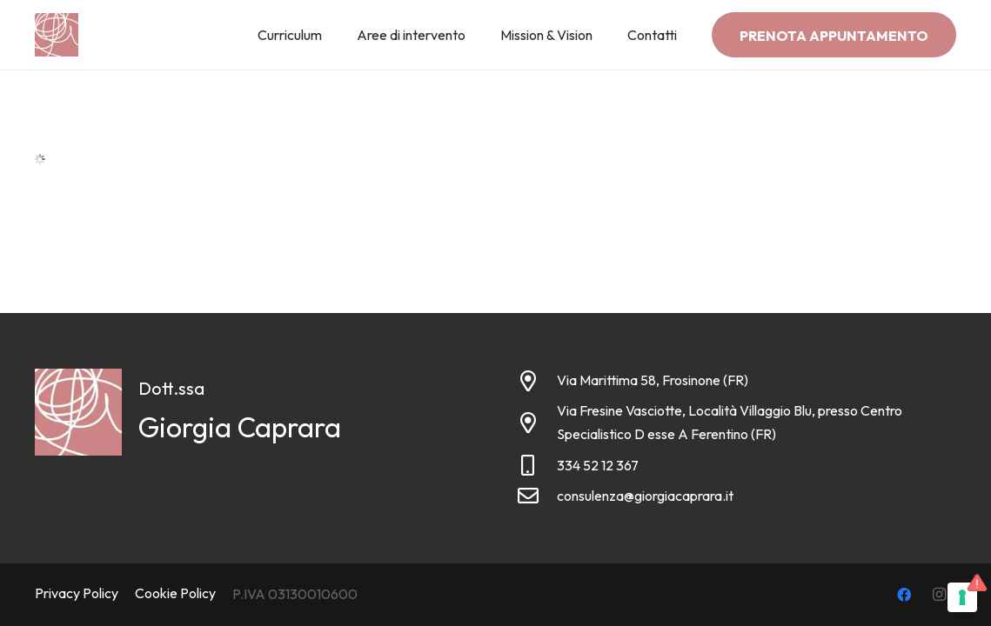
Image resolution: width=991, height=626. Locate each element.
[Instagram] (938, 594)
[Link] (56, 35)
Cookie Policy (175, 593)
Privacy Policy (76, 593)
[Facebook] (904, 594)
